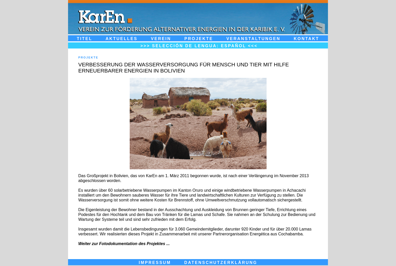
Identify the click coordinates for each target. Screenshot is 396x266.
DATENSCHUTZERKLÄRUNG (220, 262)
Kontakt (306, 38)
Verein (161, 38)
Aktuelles (122, 38)
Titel (84, 38)
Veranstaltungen (253, 38)
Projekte (198, 38)
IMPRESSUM (155, 262)
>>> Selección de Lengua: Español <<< (199, 45)
